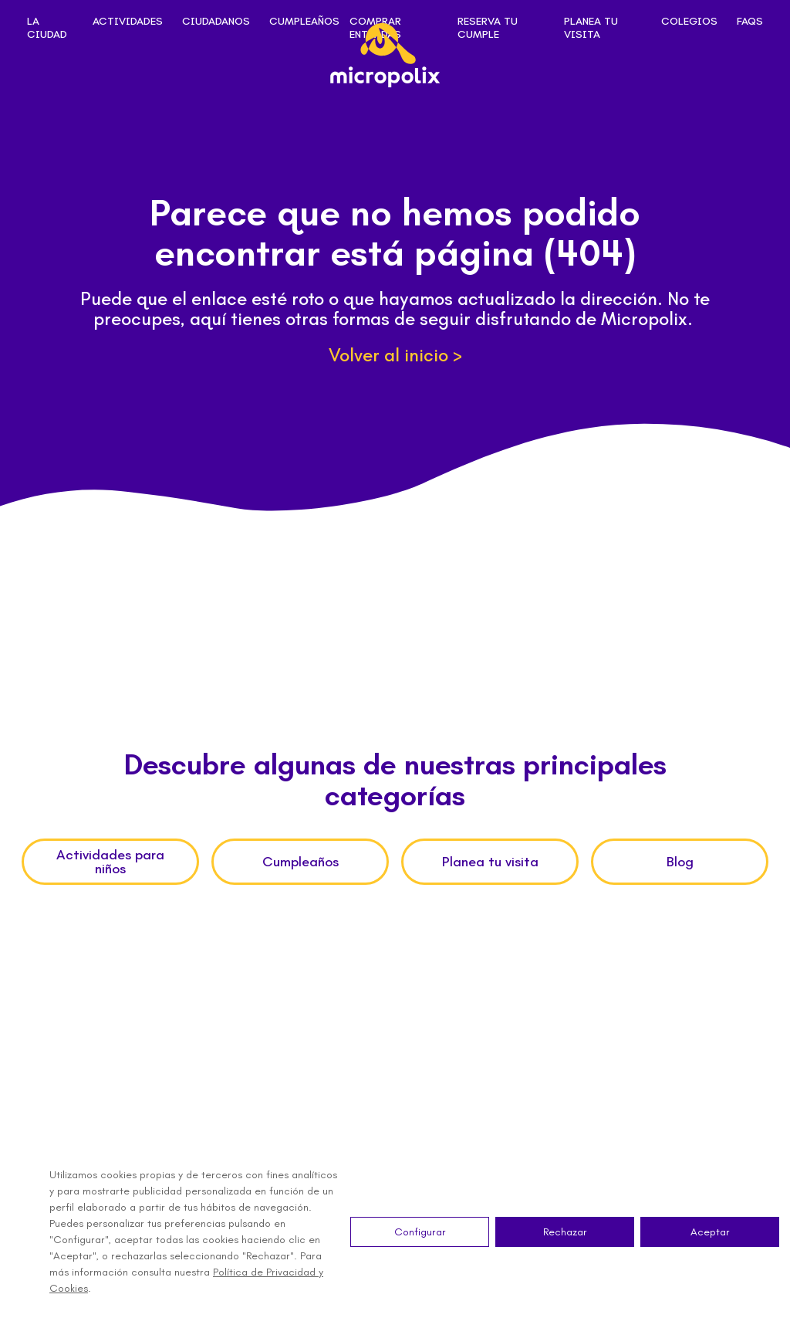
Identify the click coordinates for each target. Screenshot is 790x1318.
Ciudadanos (216, 21)
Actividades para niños (110, 861)
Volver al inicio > (395, 355)
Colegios (689, 21)
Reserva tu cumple (487, 28)
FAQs (750, 21)
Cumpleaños (304, 21)
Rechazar (565, 1231)
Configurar (420, 1231)
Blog (680, 861)
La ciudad (47, 28)
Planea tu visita (591, 28)
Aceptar (710, 1231)
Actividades (128, 21)
